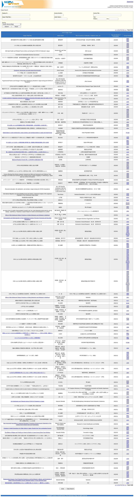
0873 (127, 75)
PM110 (127, 204)
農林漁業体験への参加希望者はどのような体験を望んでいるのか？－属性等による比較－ (27, 483)
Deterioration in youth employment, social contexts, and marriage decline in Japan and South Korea (27, 132)
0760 (127, 195)
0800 (127, 38)
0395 (127, 427)
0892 (127, 86)
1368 (127, 68)
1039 (127, 182)
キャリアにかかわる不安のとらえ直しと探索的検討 (27, 337)
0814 (127, 154)
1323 (127, 294)
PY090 (127, 342)
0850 (127, 40)
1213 (127, 420)
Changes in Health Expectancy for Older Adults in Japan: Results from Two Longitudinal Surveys (27, 428)
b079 (127, 197)
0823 (127, 429)
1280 (127, 257)
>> (125, 30)
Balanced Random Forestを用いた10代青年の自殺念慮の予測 (27, 159)
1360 (127, 43)
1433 (127, 52)
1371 (127, 393)
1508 (127, 221)
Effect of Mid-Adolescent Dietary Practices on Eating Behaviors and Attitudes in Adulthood (27, 215)
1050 (127, 159)
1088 (127, 109)
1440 (127, 59)
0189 (127, 90)
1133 (127, 152)
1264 (127, 128)
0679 (127, 428)
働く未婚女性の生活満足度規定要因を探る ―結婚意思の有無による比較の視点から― (27, 152)
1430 (127, 117)
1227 (127, 112)
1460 (127, 47)
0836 (127, 149)
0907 (127, 424)
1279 (127, 113)
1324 (127, 98)
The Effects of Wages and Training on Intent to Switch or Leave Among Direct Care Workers (27, 432)
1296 (127, 397)
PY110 (127, 203)
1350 (127, 260)
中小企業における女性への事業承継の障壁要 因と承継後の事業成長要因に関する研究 (27, 142)
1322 (127, 293)
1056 (127, 438)
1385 (127, 348)
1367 (127, 104)
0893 (127, 147)
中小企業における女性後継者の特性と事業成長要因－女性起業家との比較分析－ (27, 125)
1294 (127, 49)
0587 (127, 140)
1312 (127, 433)
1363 (127, 66)
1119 (127, 334)
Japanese (130, 2)
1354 (127, 211)
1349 (127, 57)
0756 (127, 318)
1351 (127, 51)
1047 (127, 383)
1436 (127, 409)
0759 (127, 193)
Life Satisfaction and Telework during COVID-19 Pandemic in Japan (27, 401)
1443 (127, 137)
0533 (127, 200)
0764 (127, 70)
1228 (127, 254)
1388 (127, 119)
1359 (127, 480)
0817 (127, 330)
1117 (127, 300)
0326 (127, 238)
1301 (127, 389)
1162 (127, 95)
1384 (127, 168)
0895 (127, 180)
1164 (127, 110)
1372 (127, 93)
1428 (127, 46)
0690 (127, 54)
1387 (127, 337)
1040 (127, 184)
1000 (127, 41)
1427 (127, 405)
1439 (127, 266)
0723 (127, 381)
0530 (127, 157)
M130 (127, 303)
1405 (127, 144)
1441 (127, 269)
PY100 (127, 132)
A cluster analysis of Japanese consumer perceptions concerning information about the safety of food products (27, 98)
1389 (127, 45)
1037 (127, 218)
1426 (127, 363)
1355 (127, 307)
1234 (127, 126)
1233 (127, 171)
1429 (127, 58)
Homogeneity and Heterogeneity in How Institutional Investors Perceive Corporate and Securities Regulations (27, 218)
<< (115, 30)
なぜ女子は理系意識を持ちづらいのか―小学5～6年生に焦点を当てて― (27, 372)
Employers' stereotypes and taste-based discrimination (27, 70)
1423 (127, 310)
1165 (127, 252)
